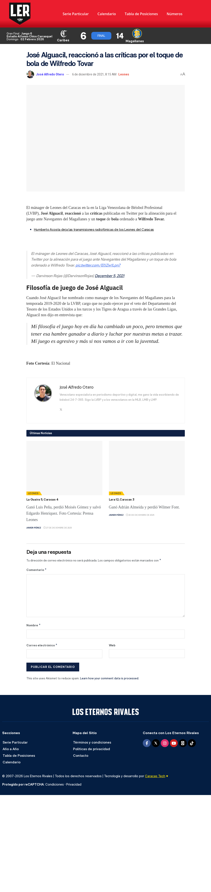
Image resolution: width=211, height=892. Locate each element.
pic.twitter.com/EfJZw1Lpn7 (97, 265)
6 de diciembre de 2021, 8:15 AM (94, 74)
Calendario (106, 13)
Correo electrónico (42, 645)
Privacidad (73, 784)
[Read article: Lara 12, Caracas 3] (147, 468)
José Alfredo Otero (50, 74)
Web (112, 645)
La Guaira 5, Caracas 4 (42, 499)
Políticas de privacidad (91, 749)
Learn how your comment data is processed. (109, 678)
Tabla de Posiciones (141, 13)
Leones (123, 74)
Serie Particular (76, 13)
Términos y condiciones (92, 742)
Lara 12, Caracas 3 (121, 499)
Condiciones (54, 784)
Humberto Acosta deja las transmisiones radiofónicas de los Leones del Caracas (94, 229)
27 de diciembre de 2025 (57, 527)
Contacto (80, 755)
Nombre (33, 625)
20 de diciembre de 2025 (140, 515)
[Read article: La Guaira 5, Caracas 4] (64, 468)
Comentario (36, 569)
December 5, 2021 (109, 275)
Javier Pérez (33, 527)
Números (174, 13)
